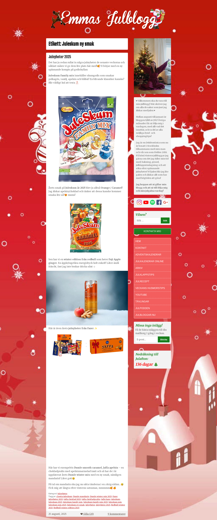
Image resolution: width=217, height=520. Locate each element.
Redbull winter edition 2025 (66, 507)
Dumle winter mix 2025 (101, 496)
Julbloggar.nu (145, 315)
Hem (138, 241)
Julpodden (142, 308)
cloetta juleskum (64, 496)
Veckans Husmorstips (150, 288)
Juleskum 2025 (55, 502)
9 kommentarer (117, 514)
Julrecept (142, 281)
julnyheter (90, 505)
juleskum (115, 499)
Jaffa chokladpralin (91, 499)
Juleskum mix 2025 (57, 505)
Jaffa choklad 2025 (72, 499)
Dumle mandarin (81, 496)
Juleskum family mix (73, 502)
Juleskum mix (115, 502)
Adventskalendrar (148, 254)
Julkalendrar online (149, 261)
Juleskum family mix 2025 (95, 502)
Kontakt (141, 248)
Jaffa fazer (105, 499)
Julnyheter (62, 493)
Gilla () (87, 514)
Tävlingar (142, 301)
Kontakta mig (152, 231)
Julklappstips (144, 274)
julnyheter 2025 (103, 505)
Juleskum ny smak (76, 505)
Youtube (141, 295)
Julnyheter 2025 (59, 57)
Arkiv (139, 268)
